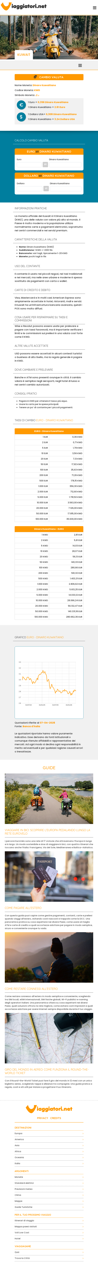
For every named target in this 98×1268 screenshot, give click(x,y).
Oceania (19, 1157)
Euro (19, 159)
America (19, 1139)
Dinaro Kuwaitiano (59, 159)
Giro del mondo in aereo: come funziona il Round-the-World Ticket (47, 1071)
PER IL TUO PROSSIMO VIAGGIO (33, 1214)
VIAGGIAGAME (23, 1246)
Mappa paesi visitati (26, 1226)
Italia (17, 1163)
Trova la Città (22, 1258)
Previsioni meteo (24, 1189)
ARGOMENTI (22, 1171)
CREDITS (55, 1118)
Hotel (17, 1238)
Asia (17, 1145)
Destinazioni (23, 1127)
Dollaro (21, 183)
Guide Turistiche (23, 1207)
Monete (19, 1177)
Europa (18, 1133)
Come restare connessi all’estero (31, 989)
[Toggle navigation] (94, 7)
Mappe (18, 1201)
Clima (18, 1195)
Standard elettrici (24, 1183)
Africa (18, 1151)
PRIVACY (42, 1118)
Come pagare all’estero (23, 908)
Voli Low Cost (22, 1232)
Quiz (17, 1252)
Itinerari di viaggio (24, 1220)
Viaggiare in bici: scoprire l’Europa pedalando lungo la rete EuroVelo (47, 831)
